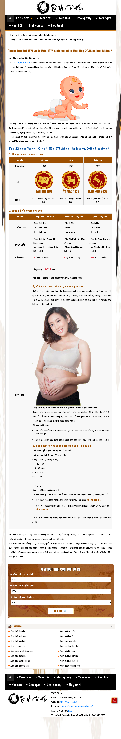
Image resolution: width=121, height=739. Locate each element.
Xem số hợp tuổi (17, 646)
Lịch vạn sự (35, 25)
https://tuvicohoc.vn (68, 702)
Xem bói (15, 25)
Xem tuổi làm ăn (67, 636)
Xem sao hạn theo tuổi (69, 646)
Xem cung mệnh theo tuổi (21, 651)
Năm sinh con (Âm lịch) (22, 597)
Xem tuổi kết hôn (67, 651)
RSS (70, 710)
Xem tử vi (44, 18)
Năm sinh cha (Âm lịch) (22, 574)
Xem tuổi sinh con (18, 636)
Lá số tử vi (24, 18)
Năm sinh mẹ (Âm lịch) (22, 585)
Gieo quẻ (33, 685)
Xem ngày (103, 18)
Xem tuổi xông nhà (18, 656)
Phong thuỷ (82, 18)
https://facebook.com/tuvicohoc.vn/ (77, 706)
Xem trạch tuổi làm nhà (70, 666)
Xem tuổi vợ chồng (68, 631)
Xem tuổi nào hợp (18, 641)
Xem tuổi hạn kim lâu (69, 656)
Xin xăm (15, 685)
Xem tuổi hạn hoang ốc (20, 661)
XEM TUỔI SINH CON (21, 62)
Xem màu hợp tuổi (68, 641)
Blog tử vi (55, 25)
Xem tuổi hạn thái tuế (19, 666)
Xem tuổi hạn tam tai (69, 661)
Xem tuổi (63, 18)
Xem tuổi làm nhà (17, 631)
